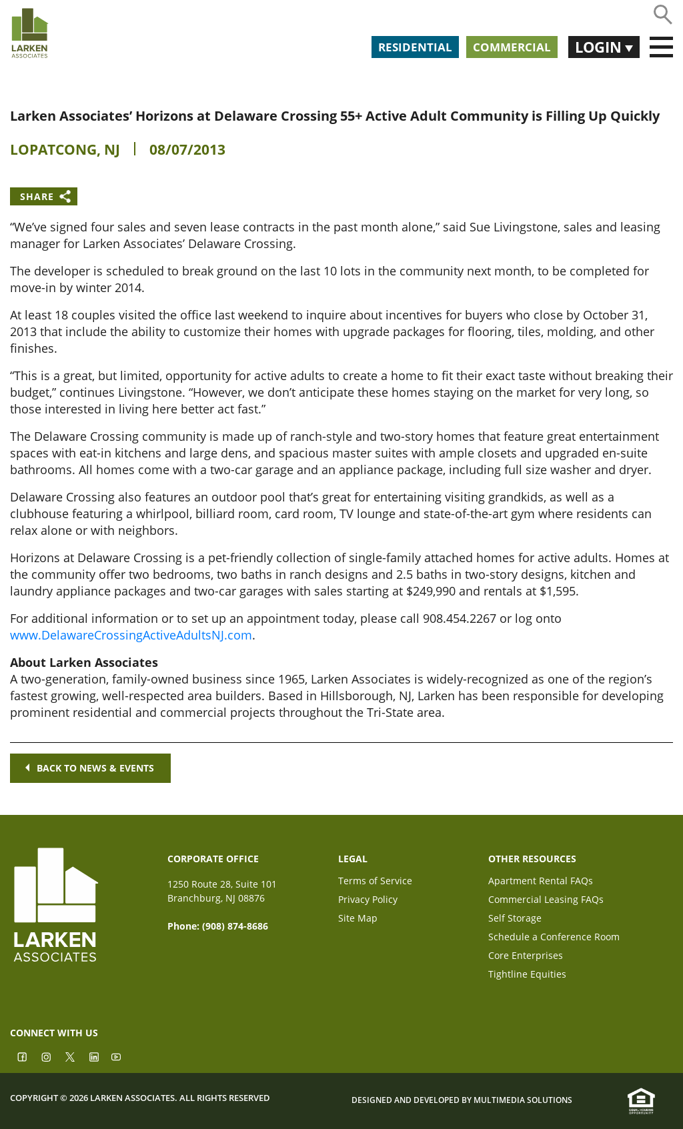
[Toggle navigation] (661, 47)
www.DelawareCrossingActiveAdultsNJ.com (131, 635)
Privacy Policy (368, 901)
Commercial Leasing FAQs (546, 901)
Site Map (358, 919)
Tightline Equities (527, 975)
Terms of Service (375, 882)
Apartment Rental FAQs (540, 882)
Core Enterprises (525, 957)
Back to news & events (90, 768)
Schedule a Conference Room (554, 938)
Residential (415, 47)
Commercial (512, 47)
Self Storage (515, 919)
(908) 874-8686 (235, 926)
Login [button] (600, 47)
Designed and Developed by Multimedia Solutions (462, 1100)
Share (37, 196)
